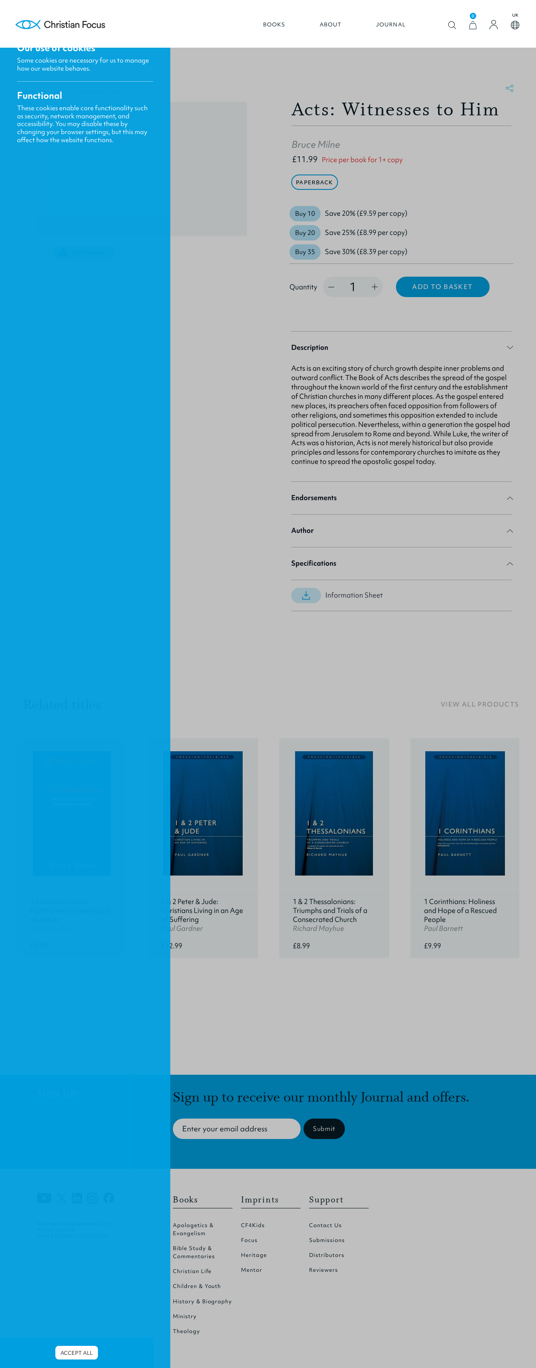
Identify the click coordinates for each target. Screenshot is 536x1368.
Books (269, 28)
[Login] (489, 28)
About (326, 28)
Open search (448, 29)
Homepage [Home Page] (65, 29)
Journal (386, 28)
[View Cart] (468, 29)
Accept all (76, 1353)
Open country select (510, 29)
